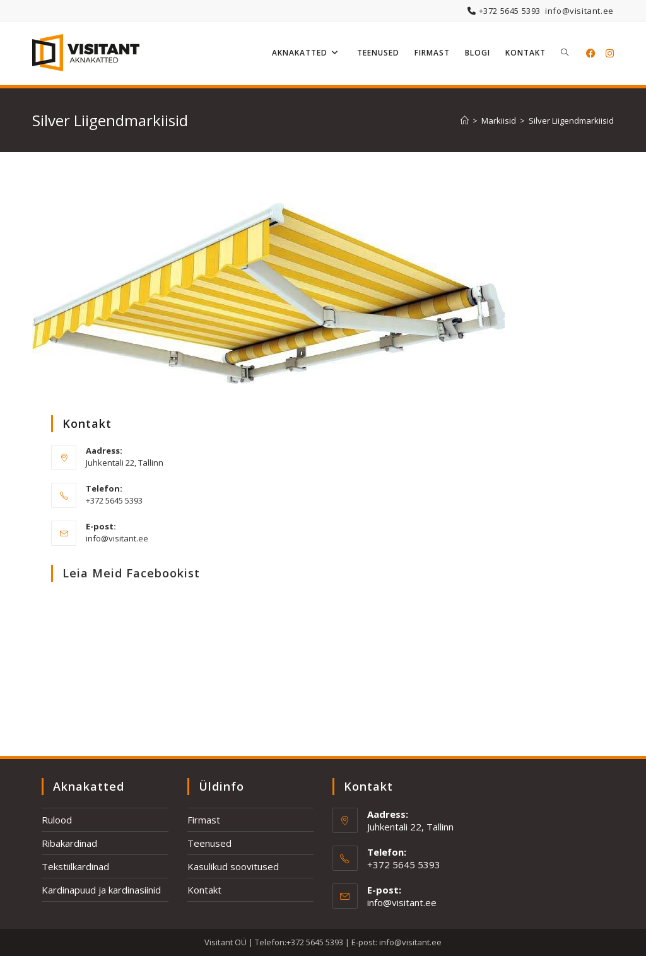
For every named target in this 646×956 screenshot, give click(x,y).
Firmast (203, 819)
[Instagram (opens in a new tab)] (610, 53)
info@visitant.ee (579, 10)
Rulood (57, 819)
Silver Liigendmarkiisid (571, 120)
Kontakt (204, 889)
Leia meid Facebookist (131, 573)
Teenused (209, 843)
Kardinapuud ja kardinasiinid (101, 889)
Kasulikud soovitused (233, 866)
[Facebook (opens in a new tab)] (591, 53)
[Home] (465, 120)
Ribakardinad (69, 843)
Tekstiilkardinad (75, 866)
